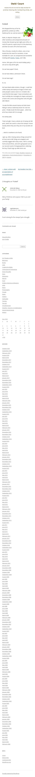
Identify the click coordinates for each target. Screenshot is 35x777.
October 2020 (6, 348)
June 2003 (5, 708)
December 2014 (6, 432)
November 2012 (6, 489)
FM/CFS (4, 278)
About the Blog (6, 237)
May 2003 (5, 710)
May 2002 (5, 737)
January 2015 (6, 430)
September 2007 (6, 629)
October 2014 (6, 437)
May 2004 (5, 683)
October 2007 (6, 626)
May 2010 (5, 556)
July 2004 (4, 678)
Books (4, 263)
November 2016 (6, 382)
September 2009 (6, 574)
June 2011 (5, 527)
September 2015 (6, 412)
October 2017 (6, 364)
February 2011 (6, 536)
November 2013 (6, 461)
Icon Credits (5, 239)
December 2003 (6, 694)
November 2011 (6, 516)
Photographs (6, 290)
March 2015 (5, 425)
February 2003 (6, 717)
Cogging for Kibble (7, 267)
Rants (4, 294)
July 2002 (4, 733)
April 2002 (5, 739)
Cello (3, 265)
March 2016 (5, 398)
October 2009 (6, 572)
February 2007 (6, 645)
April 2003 (5, 712)
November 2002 (6, 724)
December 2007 (6, 622)
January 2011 (6, 538)
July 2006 (4, 660)
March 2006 (5, 669)
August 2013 (5, 468)
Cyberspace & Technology (9, 269)
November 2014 (6, 434)
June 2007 (5, 635)
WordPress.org (6, 762)
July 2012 (4, 498)
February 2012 (6, 509)
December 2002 (6, 721)
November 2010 (6, 543)
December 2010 (6, 541)
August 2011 (5, 522)
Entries (5, 758)
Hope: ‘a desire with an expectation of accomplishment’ (9, 171)
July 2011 (4, 525)
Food (3, 281)
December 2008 (6, 595)
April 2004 (5, 685)
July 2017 (4, 371)
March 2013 (5, 480)
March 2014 (5, 452)
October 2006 (6, 654)
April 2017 (5, 373)
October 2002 (6, 726)
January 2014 (6, 457)
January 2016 (6, 403)
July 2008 (4, 606)
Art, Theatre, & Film (7, 258)
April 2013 (5, 477)
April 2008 (5, 613)
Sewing (4, 296)
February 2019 (6, 353)
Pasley (17, 58)
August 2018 (5, 355)
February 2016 (6, 400)
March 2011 (5, 534)
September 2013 (6, 466)
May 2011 (5, 529)
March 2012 (5, 507)
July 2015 (4, 416)
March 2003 (5, 715)
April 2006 (5, 667)
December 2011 (6, 513)
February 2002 (6, 744)
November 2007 (6, 624)
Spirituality (5, 299)
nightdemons (14, 208)
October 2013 (6, 464)
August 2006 (5, 658)
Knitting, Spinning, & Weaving (10, 283)
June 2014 (5, 446)
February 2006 (6, 672)
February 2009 (6, 590)
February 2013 (6, 482)
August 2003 (5, 703)
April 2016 (5, 396)
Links (3, 285)
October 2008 (6, 599)
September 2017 (6, 366)
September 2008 (6, 602)
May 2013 (5, 475)
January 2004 (6, 692)
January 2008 (6, 620)
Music (4, 287)
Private (4, 292)
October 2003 (6, 699)
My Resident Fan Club (25, 169)
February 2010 (6, 563)
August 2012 (5, 495)
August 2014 (5, 441)
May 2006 (5, 665)
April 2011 (5, 532)
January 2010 (6, 565)
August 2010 (5, 550)
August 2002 (5, 730)
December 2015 (6, 405)
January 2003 (6, 719)
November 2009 (6, 570)
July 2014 (4, 443)
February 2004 (6, 690)
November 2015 (6, 407)
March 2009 (5, 588)
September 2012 (6, 493)
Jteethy (12, 58)
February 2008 (6, 617)
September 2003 (6, 701)
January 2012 (6, 511)
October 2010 (6, 545)
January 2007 (6, 647)
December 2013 (6, 459)
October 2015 (6, 409)
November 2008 (6, 597)
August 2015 (5, 414)
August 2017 (5, 369)
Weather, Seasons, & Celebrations (12, 308)
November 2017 (6, 362)
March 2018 (5, 357)
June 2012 (5, 500)
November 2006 (6, 651)
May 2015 (5, 421)
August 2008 (5, 604)
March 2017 (5, 376)
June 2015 (5, 418)
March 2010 (5, 561)
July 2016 (4, 389)
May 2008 (5, 611)
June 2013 (5, 473)
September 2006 (6, 656)
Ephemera (5, 276)
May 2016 (5, 394)
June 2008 (5, 608)
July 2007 (4, 633)
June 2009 (5, 581)
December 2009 (6, 568)
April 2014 (5, 450)
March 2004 (5, 687)
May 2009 (5, 583)
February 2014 (6, 455)
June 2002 (5, 735)
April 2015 (5, 423)
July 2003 (4, 706)
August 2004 (5, 676)
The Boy (4, 301)
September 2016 (6, 385)
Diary (17, 153)
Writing (4, 312)
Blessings (5, 260)
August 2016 (5, 387)
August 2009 (5, 577)
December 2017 (6, 360)
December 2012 (6, 486)
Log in (4, 755)
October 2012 (6, 491)
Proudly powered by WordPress (10, 773)
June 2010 (5, 554)
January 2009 (6, 593)
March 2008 (5, 615)
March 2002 (5, 742)
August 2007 (5, 631)
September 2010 (6, 547)
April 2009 (5, 586)
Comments (6, 760)
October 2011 (6, 518)
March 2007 (5, 642)
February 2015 (6, 428)
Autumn (9, 157)
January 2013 (6, 484)
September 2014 (6, 439)
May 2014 (5, 448)
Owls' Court (17, 3)
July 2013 (4, 470)
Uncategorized (6, 305)
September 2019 (6, 351)
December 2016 (6, 380)
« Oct (3, 337)
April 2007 (5, 640)
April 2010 (5, 559)
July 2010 (4, 552)
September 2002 (6, 728)
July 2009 (4, 579)
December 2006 (6, 649)
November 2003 (6, 697)
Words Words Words (16, 155)
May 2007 (5, 638)
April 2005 (5, 674)
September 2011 (6, 520)
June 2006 (5, 663)
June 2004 (5, 681)
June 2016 (5, 391)
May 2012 (5, 502)
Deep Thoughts (6, 272)
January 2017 (6, 378)
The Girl (4, 303)
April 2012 (5, 504)
